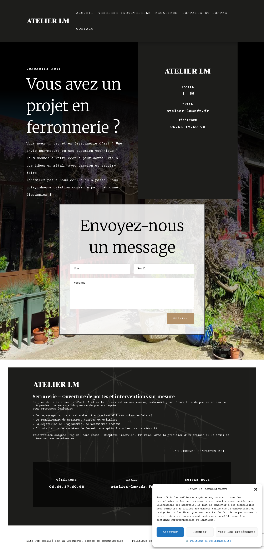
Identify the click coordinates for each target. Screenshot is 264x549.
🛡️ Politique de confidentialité (208, 541)
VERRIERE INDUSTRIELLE (124, 13)
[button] (256, 489)
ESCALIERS (166, 13)
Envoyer (180, 318)
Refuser (200, 532)
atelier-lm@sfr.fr (188, 111)
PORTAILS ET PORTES (204, 13)
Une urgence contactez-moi (199, 451)
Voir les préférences (236, 532)
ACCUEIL (85, 13)
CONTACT (85, 29)
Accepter (170, 532)
